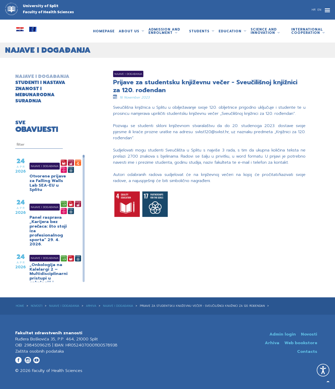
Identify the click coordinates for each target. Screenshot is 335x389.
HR (314, 10)
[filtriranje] (39, 145)
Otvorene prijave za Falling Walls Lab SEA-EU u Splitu (47, 183)
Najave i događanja (38, 166)
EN (319, 10)
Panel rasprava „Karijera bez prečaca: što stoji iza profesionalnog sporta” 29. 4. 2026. (48, 231)
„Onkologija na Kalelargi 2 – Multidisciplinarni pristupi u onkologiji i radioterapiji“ (48, 276)
